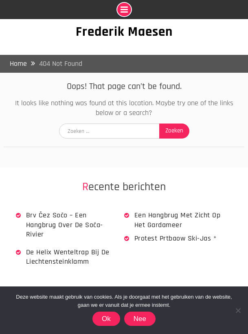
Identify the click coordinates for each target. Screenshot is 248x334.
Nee (140, 319)
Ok (106, 319)
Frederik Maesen (124, 31)
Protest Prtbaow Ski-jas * (175, 238)
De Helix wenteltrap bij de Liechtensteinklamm (68, 256)
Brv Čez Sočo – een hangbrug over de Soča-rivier (64, 224)
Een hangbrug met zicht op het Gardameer (177, 219)
